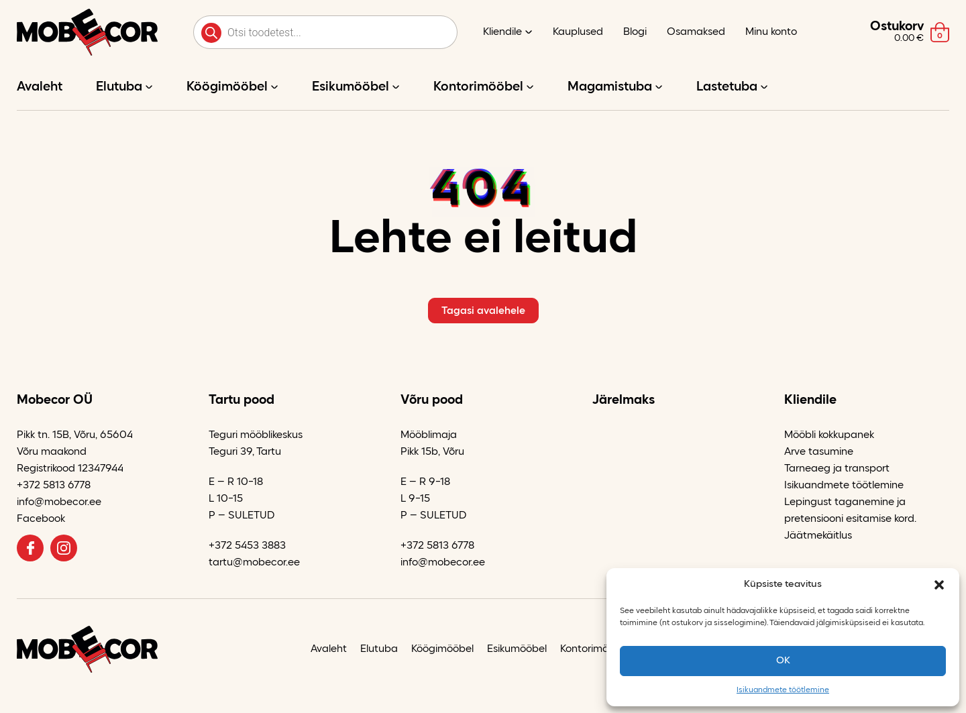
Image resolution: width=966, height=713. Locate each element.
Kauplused (578, 32)
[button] (939, 585)
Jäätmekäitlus (818, 536)
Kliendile (502, 32)
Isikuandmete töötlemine (783, 690)
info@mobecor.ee (59, 502)
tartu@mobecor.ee (254, 562)
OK (783, 661)
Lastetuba (726, 87)
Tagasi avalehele (483, 311)
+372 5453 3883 (247, 546)
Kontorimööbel (478, 87)
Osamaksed (696, 32)
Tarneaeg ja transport (837, 468)
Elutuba (119, 87)
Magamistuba (610, 87)
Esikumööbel (350, 87)
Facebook (41, 519)
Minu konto (771, 32)
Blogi (635, 32)
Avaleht (39, 87)
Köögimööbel (227, 87)
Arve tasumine (818, 452)
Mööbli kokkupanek (829, 435)
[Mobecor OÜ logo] (87, 32)
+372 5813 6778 (54, 485)
